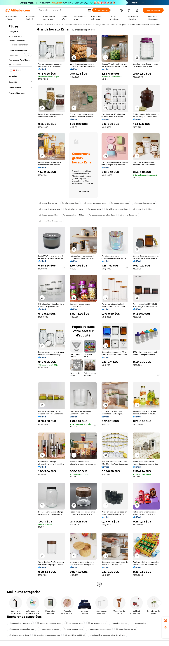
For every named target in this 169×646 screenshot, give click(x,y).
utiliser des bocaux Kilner (117, 209)
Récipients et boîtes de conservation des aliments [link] (139, 24)
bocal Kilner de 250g (73, 629)
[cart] (130, 11)
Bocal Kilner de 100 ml (126, 629)
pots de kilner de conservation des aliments (107, 635)
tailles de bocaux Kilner (19, 635)
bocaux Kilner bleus (120, 203)
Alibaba (40, 24)
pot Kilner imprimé (119, 623)
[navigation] (20, 305)
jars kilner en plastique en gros (47, 635)
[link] (165, 620)
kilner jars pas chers (74, 209)
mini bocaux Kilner (70, 203)
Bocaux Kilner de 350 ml (144, 203)
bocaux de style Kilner (142, 209)
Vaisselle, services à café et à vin (78, 24)
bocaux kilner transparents (50, 221)
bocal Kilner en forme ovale (99, 629)
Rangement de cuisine (105, 24)
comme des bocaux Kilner (95, 203)
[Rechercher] (101, 10)
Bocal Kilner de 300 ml (49, 629)
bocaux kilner (94, 209)
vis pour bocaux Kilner (48, 215)
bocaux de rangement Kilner (49, 623)
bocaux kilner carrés (48, 203)
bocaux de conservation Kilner (102, 215)
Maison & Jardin (53, 24)
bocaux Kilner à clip (128, 215)
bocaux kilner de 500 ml (73, 215)
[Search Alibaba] (62, 10)
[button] (89, 10)
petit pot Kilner (140, 623)
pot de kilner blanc (74, 623)
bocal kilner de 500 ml (75, 635)
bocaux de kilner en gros (49, 209)
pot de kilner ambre (97, 623)
